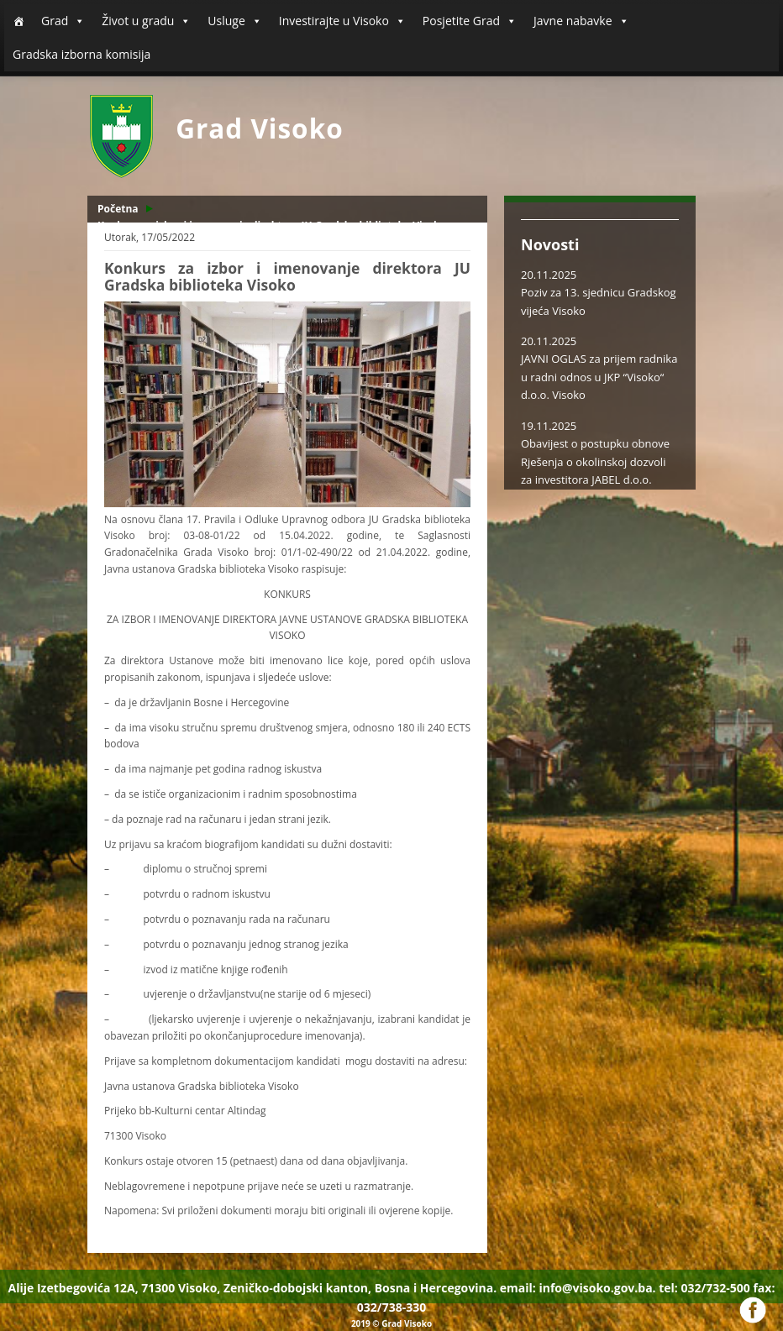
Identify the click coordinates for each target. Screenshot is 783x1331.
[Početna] (18, 21)
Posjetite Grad (470, 21)
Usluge (234, 21)
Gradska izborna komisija (81, 54)
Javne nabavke (581, 21)
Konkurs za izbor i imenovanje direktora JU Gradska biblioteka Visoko (271, 225)
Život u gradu (146, 21)
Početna (118, 209)
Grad (63, 21)
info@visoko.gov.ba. (597, 1288)
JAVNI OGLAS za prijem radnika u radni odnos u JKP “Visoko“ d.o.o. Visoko (599, 376)
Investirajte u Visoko (342, 21)
